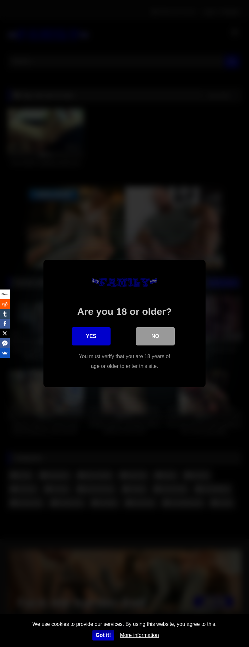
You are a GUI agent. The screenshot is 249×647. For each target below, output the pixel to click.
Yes (91, 336)
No (155, 336)
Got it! (103, 635)
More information (139, 635)
